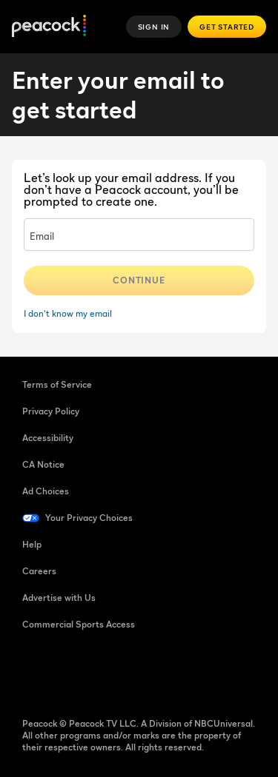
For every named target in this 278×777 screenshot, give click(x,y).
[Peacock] (49, 27)
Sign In (154, 26)
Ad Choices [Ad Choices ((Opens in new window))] (45, 491)
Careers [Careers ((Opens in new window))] (39, 570)
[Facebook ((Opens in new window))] (34, 672)
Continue (139, 280)
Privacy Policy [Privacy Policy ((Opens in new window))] (50, 411)
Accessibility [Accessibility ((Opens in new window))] (47, 437)
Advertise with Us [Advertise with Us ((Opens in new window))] (59, 597)
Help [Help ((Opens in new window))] (32, 544)
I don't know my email (68, 313)
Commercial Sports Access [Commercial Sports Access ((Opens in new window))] (78, 624)
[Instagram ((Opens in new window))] (150, 672)
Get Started (226, 26)
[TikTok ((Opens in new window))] (73, 672)
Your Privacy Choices (89, 517)
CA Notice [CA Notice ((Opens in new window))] (43, 464)
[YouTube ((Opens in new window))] (111, 672)
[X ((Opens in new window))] (188, 672)
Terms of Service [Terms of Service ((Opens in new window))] (57, 384)
